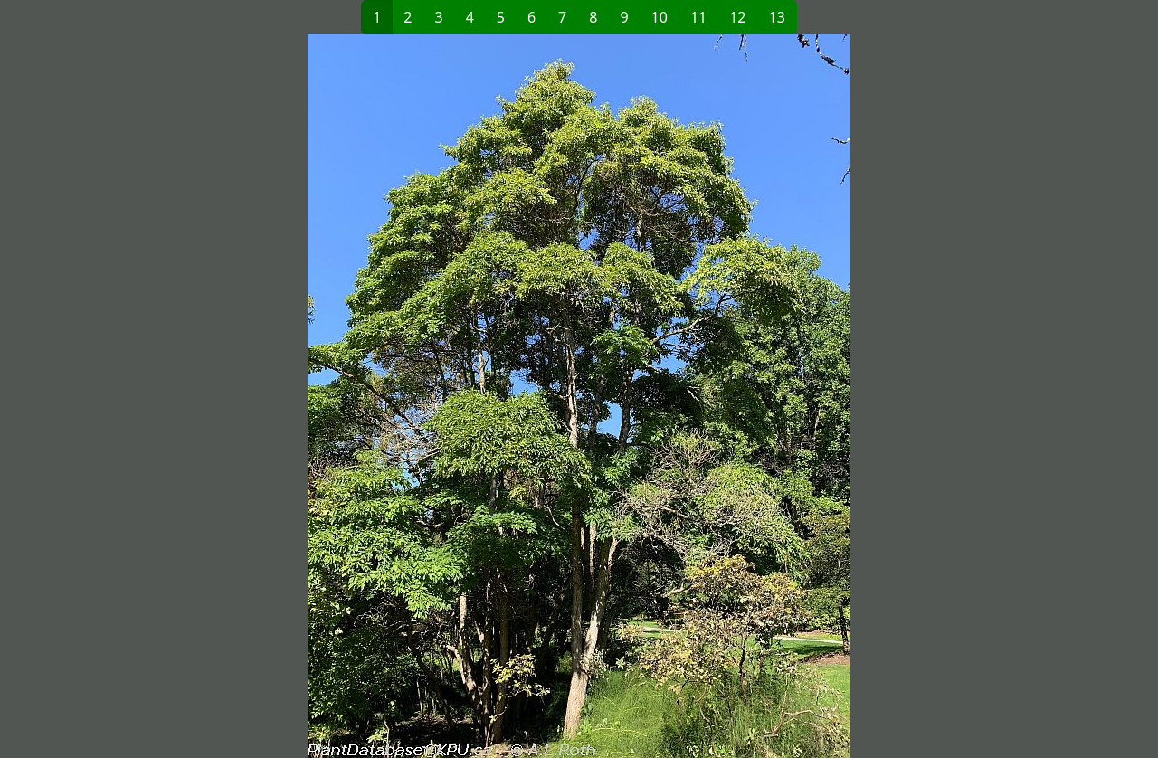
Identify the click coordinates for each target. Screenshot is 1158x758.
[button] (326, 396)
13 (777, 17)
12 (737, 17)
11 (698, 17)
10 (659, 17)
